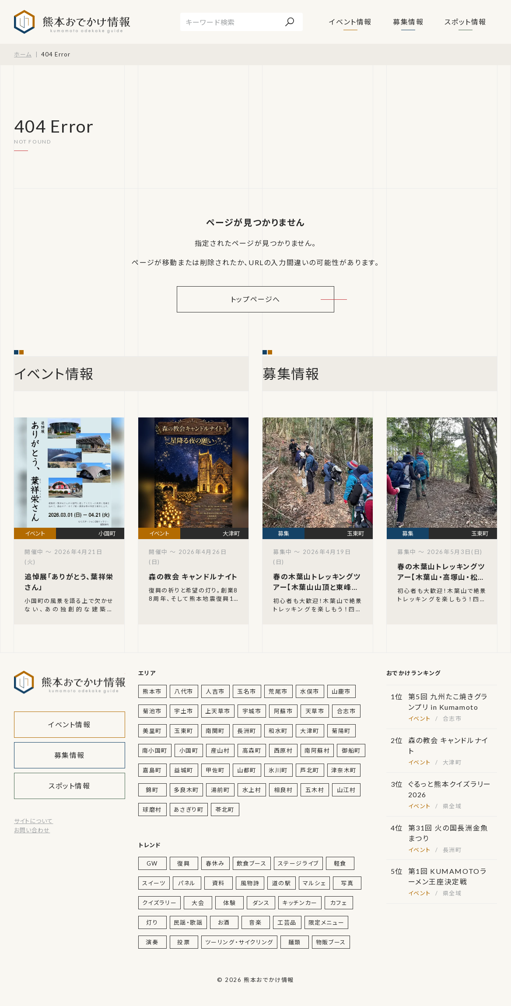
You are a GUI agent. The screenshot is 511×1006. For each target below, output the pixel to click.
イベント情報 (350, 22)
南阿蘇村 (317, 750)
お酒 (224, 922)
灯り (152, 922)
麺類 (294, 942)
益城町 (183, 770)
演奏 (152, 942)
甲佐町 (215, 770)
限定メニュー (326, 922)
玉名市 (246, 691)
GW (152, 863)
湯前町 (220, 789)
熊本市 (152, 691)
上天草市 (218, 711)
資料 (218, 883)
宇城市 (252, 711)
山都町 (246, 770)
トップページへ (255, 299)
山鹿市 (341, 691)
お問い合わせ (32, 830)
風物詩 (250, 883)
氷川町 (278, 770)
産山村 (220, 750)
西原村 (283, 750)
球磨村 (152, 809)
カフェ (338, 902)
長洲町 (246, 730)
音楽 (255, 922)
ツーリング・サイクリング (239, 942)
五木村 (315, 789)
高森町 (252, 750)
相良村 (283, 789)
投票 (183, 942)
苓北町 (224, 809)
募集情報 (408, 22)
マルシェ (314, 883)
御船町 (351, 750)
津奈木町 (344, 770)
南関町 (215, 730)
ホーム (23, 54)
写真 (347, 883)
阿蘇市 (283, 711)
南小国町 (155, 750)
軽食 (340, 863)
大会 (198, 902)
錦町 (152, 789)
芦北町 (309, 770)
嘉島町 (152, 770)
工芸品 (287, 922)
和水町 (278, 730)
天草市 (315, 711)
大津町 (309, 730)
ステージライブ (298, 863)
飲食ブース (252, 863)
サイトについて (33, 820)
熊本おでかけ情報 (72, 22)
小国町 (189, 750)
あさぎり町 (189, 809)
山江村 (346, 789)
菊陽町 (341, 730)
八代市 (183, 691)
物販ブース (331, 942)
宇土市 (183, 711)
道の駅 (281, 883)
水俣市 (309, 691)
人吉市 (215, 691)
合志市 (346, 711)
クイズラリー (159, 902)
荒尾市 (278, 691)
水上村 (252, 789)
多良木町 (186, 789)
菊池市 (152, 711)
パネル (187, 883)
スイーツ (154, 883)
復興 (183, 863)
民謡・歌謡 (188, 922)
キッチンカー (300, 902)
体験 (229, 902)
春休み (215, 863)
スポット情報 (465, 22)
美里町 (152, 730)
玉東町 (183, 730)
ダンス (261, 902)
